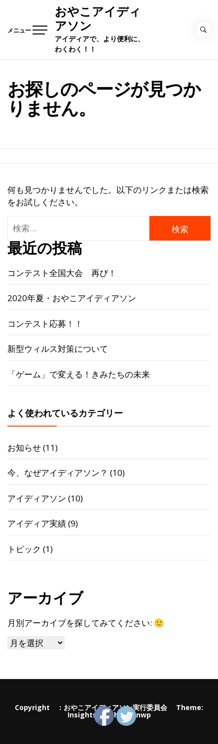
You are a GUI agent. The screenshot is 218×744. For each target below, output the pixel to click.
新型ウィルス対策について (57, 348)
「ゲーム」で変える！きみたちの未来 (78, 374)
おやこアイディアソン (98, 18)
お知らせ (24, 447)
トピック (24, 549)
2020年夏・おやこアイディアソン (71, 298)
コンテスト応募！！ (45, 323)
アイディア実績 (36, 523)
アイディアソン (36, 498)
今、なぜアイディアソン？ (57, 472)
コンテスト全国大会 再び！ (61, 273)
